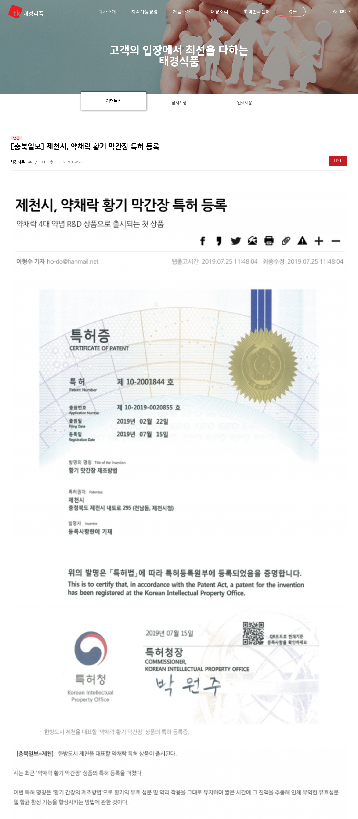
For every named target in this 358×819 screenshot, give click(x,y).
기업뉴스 (113, 101)
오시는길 (121, 761)
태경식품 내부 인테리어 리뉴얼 (57, 695)
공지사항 (179, 103)
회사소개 (67, 761)
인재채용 (244, 103)
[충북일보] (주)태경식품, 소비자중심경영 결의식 (70, 706)
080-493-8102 (277, 773)
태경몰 (291, 11)
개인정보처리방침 (151, 761)
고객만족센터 (93, 761)
